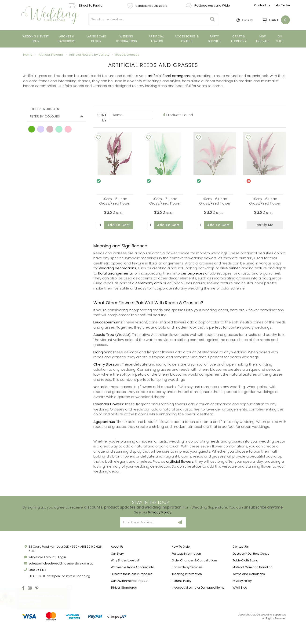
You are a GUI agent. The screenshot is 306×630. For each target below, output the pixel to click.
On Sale (279, 38)
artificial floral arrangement (171, 75)
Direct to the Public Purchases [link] (131, 576)
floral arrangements (115, 275)
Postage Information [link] (186, 556)
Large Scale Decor (96, 38)
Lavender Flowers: (108, 406)
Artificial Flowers (156, 38)
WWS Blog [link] (240, 590)
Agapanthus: (104, 423)
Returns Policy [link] (181, 583)
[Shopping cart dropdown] (273, 20)
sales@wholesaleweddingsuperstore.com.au (61, 566)
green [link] (31, 129)
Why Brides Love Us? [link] (125, 563)
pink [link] (68, 129)
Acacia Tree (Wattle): (112, 337)
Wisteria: (100, 389)
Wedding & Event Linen (35, 38)
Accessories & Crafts (187, 38)
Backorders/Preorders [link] (187, 569)
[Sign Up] (180, 525)
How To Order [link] (181, 549)
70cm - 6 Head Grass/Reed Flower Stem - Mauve (115, 203)
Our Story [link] (117, 556)
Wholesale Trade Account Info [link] (132, 569)
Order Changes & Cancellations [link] (195, 563)
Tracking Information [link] (187, 576)
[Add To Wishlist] (98, 137)
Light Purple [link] (40, 129)
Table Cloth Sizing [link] (245, 563)
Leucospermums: (108, 324)
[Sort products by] (131, 115)
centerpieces (192, 275)
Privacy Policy (159, 514)
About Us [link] (117, 549)
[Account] (242, 19)
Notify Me (264, 225)
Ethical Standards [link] (124, 590)
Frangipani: (102, 354)
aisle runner (230, 270)
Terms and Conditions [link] (249, 576)
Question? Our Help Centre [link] (251, 556)
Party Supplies (214, 38)
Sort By (101, 117)
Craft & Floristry (239, 38)
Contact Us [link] (241, 549)
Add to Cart (118, 225)
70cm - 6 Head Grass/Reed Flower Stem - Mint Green (165, 203)
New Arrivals (263, 38)
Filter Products (44, 109)
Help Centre (282, 5)
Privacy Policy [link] (242, 583)
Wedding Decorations (126, 38)
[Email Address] (147, 525)
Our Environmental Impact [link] (129, 583)
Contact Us (262, 5)
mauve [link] (49, 129)
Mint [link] (58, 129)
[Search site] (212, 19)
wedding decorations (117, 270)
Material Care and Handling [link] (253, 569)
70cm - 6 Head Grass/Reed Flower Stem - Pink (214, 203)
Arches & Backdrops (67, 38)
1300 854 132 (37, 572)
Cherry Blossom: (107, 366)
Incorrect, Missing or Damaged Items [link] (198, 590)
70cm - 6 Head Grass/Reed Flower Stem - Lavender (264, 203)
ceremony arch (148, 285)
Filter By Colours (45, 116)
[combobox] (148, 19)
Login (62, 559)
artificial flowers (179, 463)
